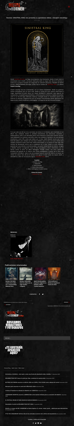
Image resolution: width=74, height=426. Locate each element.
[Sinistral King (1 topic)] (7, 367)
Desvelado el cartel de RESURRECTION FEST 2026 (19, 403)
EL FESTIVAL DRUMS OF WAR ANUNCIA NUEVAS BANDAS (21, 399)
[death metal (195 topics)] (14, 367)
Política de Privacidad (40, 418)
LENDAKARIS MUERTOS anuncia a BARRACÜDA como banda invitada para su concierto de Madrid (33, 394)
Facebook (35, 173)
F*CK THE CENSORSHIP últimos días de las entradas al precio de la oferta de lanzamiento (30, 413)
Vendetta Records (19, 78)
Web (40, 173)
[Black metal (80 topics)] (21, 367)
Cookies (30, 418)
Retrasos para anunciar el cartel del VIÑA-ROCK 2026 (20, 385)
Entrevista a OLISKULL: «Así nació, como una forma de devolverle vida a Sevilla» (28, 373)
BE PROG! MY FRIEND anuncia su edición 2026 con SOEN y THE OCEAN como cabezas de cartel (32, 381)
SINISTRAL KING (52, 83)
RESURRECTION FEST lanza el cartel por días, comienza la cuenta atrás (25, 377)
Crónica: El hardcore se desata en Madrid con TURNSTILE (21, 390)
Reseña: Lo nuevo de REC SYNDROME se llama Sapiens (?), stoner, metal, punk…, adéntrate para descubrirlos (36, 407)
